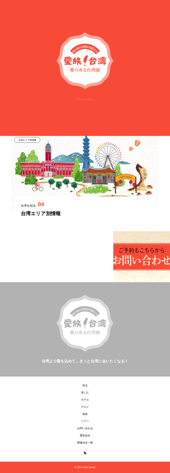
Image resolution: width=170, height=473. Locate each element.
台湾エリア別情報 (27, 140)
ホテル (85, 399)
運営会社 (85, 435)
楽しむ (85, 392)
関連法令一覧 (85, 442)
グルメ (85, 406)
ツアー (85, 421)
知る (85, 385)
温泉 (85, 413)
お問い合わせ (85, 428)
